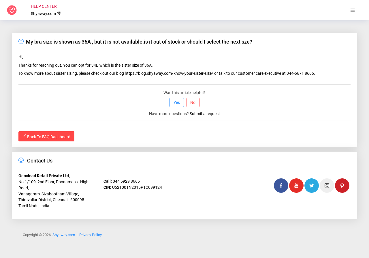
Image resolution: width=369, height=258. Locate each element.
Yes (177, 102)
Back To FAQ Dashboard (46, 136)
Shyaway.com (46, 13)
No (192, 102)
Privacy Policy (90, 235)
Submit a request (205, 113)
